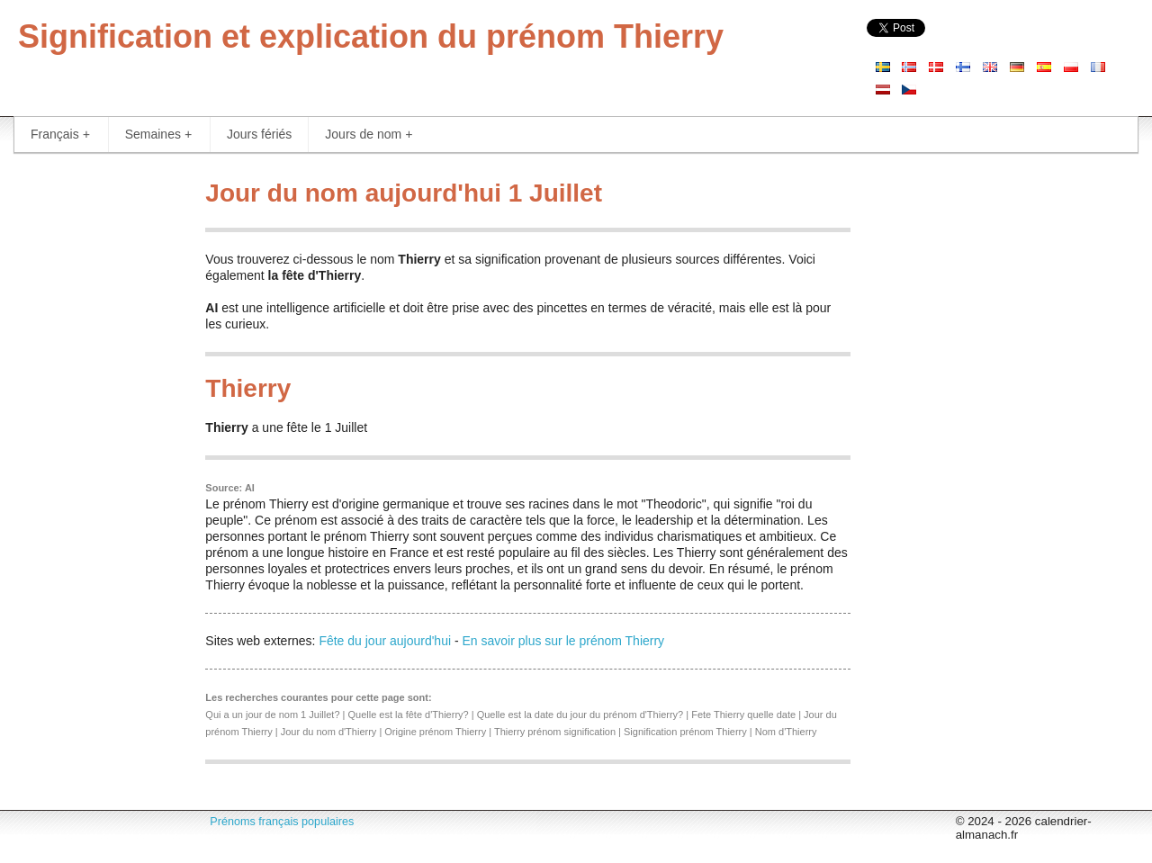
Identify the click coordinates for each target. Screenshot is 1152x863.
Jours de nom (368, 134)
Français (60, 134)
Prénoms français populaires (282, 821)
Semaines (158, 134)
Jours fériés (259, 134)
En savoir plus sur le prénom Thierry (564, 641)
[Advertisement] (96, 441)
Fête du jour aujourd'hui (385, 641)
